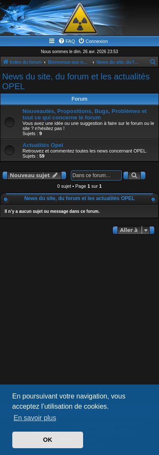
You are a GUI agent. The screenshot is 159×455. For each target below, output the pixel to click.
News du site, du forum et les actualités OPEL (76, 81)
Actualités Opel (42, 145)
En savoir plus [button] (35, 417)
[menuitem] (66, 41)
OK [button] (48, 439)
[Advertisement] (79, 320)
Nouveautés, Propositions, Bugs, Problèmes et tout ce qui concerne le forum (84, 114)
